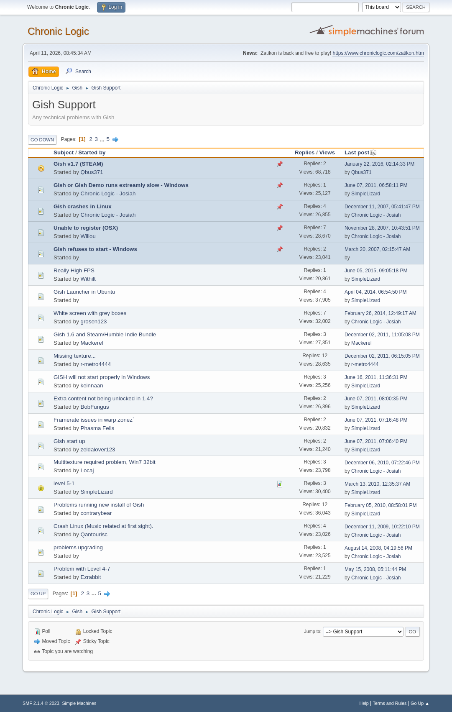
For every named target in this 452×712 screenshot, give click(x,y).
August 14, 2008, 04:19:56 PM (378, 548)
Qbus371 (92, 172)
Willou (88, 236)
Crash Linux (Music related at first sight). (103, 526)
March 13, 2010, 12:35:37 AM (377, 484)
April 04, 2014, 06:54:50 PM (376, 292)
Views (327, 152)
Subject (64, 152)
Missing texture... (75, 356)
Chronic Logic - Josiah (108, 193)
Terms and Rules (389, 703)
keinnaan (92, 385)
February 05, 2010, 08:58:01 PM (381, 505)
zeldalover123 (98, 449)
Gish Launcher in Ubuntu (84, 292)
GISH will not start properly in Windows (102, 377)
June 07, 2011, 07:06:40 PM (376, 441)
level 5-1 (64, 483)
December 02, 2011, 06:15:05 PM (382, 356)
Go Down (42, 139)
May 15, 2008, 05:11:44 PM (375, 569)
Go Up (38, 593)
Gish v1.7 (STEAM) (78, 164)
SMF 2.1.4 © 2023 (41, 703)
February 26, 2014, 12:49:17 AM (380, 313)
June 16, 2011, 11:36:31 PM (376, 377)
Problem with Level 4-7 (82, 569)
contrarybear (96, 513)
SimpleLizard (365, 194)
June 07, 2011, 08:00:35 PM (376, 399)
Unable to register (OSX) (86, 228)
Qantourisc (94, 534)
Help (363, 703)
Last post (361, 152)
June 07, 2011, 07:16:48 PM (376, 420)
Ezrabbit (91, 577)
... (103, 139)
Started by (91, 152)
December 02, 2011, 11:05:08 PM (382, 335)
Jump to (312, 631)
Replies (304, 152)
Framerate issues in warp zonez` (94, 420)
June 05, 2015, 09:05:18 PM (376, 271)
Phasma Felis (98, 428)
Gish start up (69, 441)
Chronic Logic (58, 31)
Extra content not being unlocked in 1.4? (103, 398)
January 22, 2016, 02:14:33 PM (379, 164)
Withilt (88, 279)
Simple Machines (79, 703)
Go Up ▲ (420, 703)
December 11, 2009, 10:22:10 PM (382, 527)
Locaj (87, 470)
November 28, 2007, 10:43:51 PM (382, 228)
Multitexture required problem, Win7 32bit (105, 462)
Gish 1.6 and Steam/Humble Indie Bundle (105, 334)
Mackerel (92, 343)
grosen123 (94, 321)
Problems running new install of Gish (99, 505)
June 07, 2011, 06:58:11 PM (376, 185)
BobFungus (95, 407)
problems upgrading (78, 547)
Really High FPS (74, 270)
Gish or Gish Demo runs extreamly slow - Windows (121, 185)
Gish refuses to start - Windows (95, 249)
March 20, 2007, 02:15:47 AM (377, 249)
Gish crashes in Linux (83, 206)
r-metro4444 (96, 364)
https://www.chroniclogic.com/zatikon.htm (378, 53)
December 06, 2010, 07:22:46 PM (382, 463)
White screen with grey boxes (90, 313)
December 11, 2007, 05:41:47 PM (382, 207)
